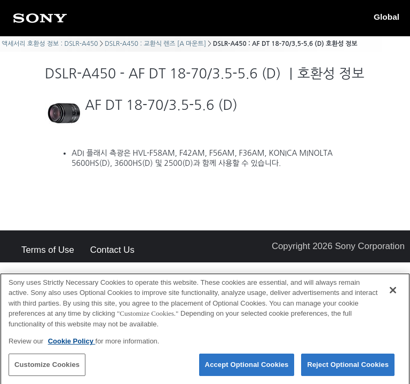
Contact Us (112, 250)
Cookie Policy (72, 344)
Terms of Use (47, 250)
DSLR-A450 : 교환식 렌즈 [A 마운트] (155, 44)
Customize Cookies (47, 368)
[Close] (393, 293)
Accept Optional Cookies (247, 368)
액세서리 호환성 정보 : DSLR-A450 (50, 44)
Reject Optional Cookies (348, 368)
